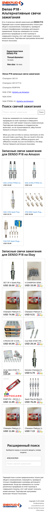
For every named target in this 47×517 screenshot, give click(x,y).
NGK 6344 (6, 96)
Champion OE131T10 (11, 83)
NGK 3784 (7, 92)
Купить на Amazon (20, 92)
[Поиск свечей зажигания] (20, 112)
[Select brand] (23, 458)
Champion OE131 (10, 78)
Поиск (41, 112)
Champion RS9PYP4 (11, 87)
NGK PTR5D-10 (9, 101)
